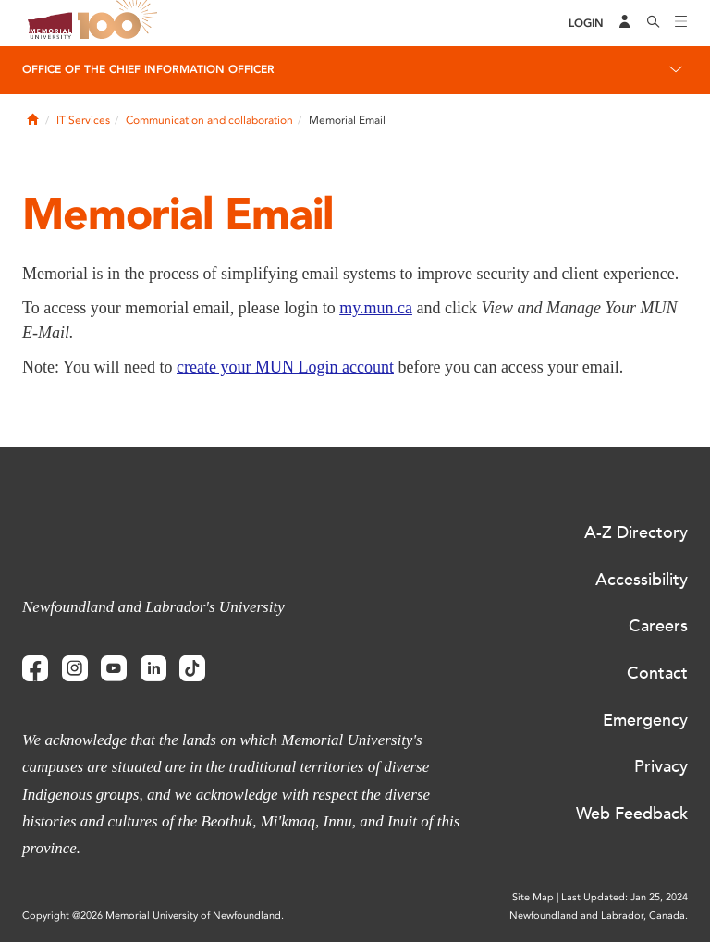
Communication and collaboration (209, 120)
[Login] (586, 23)
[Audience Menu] (625, 23)
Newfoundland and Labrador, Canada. (598, 916)
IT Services (83, 120)
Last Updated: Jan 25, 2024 (624, 897)
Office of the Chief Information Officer (148, 69)
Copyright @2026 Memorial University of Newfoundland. (153, 916)
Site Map (533, 897)
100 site (120, 23)
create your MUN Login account (285, 367)
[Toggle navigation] (681, 23)
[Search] (654, 23)
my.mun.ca (375, 308)
